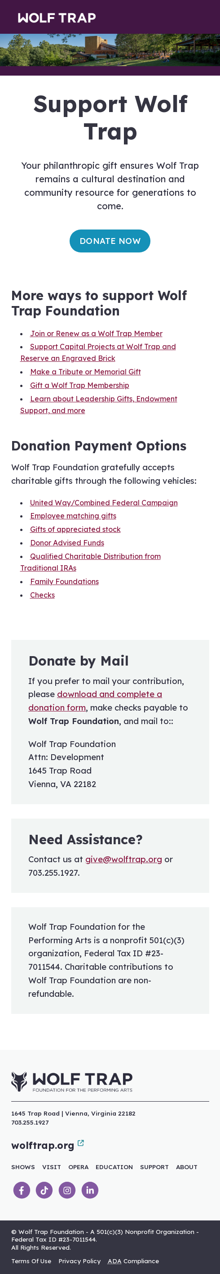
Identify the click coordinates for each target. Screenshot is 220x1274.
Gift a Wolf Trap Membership (79, 385)
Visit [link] (51, 1166)
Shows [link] (23, 1166)
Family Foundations (64, 581)
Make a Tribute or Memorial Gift (85, 371)
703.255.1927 (29, 1122)
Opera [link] (78, 1166)
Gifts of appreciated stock (75, 529)
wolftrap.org (47, 1145)
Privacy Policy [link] (79, 1261)
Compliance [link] (133, 1261)
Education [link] (114, 1166)
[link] (21, 1190)
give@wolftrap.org (123, 859)
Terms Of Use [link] (31, 1261)
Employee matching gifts (73, 515)
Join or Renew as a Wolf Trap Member (96, 333)
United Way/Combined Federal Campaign (104, 502)
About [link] (187, 1166)
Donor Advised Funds (67, 542)
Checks (42, 594)
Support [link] (154, 1166)
